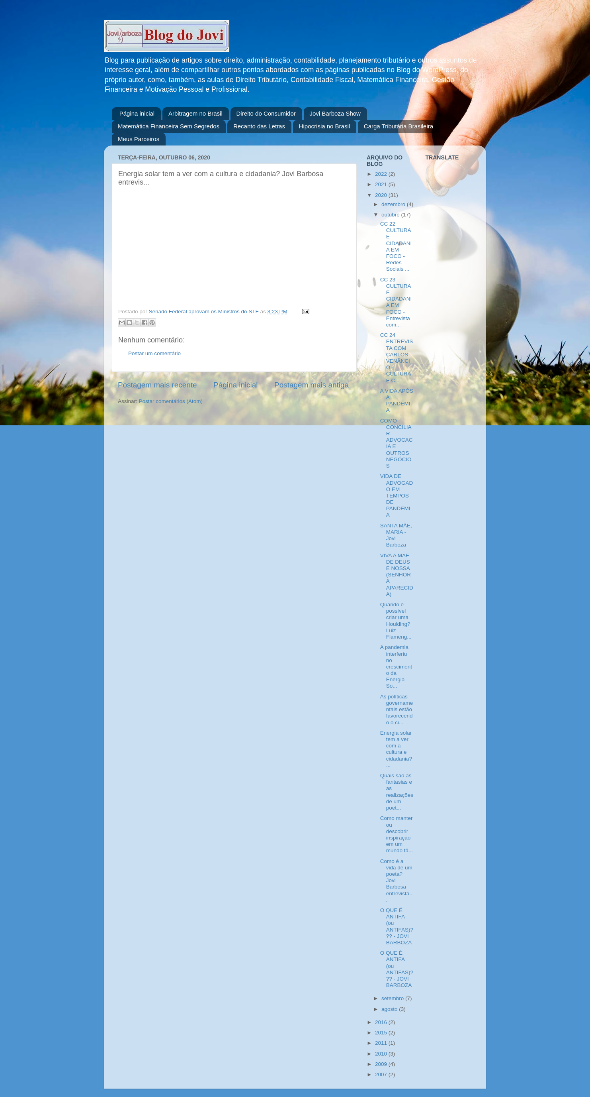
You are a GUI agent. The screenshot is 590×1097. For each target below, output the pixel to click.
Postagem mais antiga (311, 385)
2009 (382, 1064)
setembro (393, 998)
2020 (382, 195)
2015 (382, 1033)
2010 (382, 1054)
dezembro (394, 204)
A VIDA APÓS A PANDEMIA (396, 400)
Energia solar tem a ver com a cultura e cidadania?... (396, 749)
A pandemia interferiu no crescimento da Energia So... (396, 666)
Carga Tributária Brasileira (398, 126)
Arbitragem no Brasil (195, 113)
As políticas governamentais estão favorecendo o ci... (396, 709)
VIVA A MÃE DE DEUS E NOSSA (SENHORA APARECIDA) (396, 574)
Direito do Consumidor (266, 113)
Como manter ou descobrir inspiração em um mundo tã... (396, 834)
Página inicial (136, 113)
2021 (382, 184)
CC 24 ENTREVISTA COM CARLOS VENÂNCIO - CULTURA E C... (396, 357)
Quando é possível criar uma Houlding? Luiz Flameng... (396, 621)
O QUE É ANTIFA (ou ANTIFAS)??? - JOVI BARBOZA (396, 926)
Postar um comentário (154, 353)
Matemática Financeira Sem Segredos (168, 126)
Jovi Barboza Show (335, 113)
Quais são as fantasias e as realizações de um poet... (396, 792)
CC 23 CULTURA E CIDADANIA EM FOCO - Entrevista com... (396, 302)
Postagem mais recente (157, 385)
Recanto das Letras (259, 126)
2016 (382, 1022)
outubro (391, 215)
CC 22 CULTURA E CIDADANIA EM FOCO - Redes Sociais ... (396, 246)
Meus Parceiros (138, 139)
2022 (382, 174)
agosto (390, 1009)
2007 (382, 1074)
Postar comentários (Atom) (171, 401)
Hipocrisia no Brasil (324, 126)
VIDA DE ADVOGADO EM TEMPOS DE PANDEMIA (396, 495)
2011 (382, 1043)
